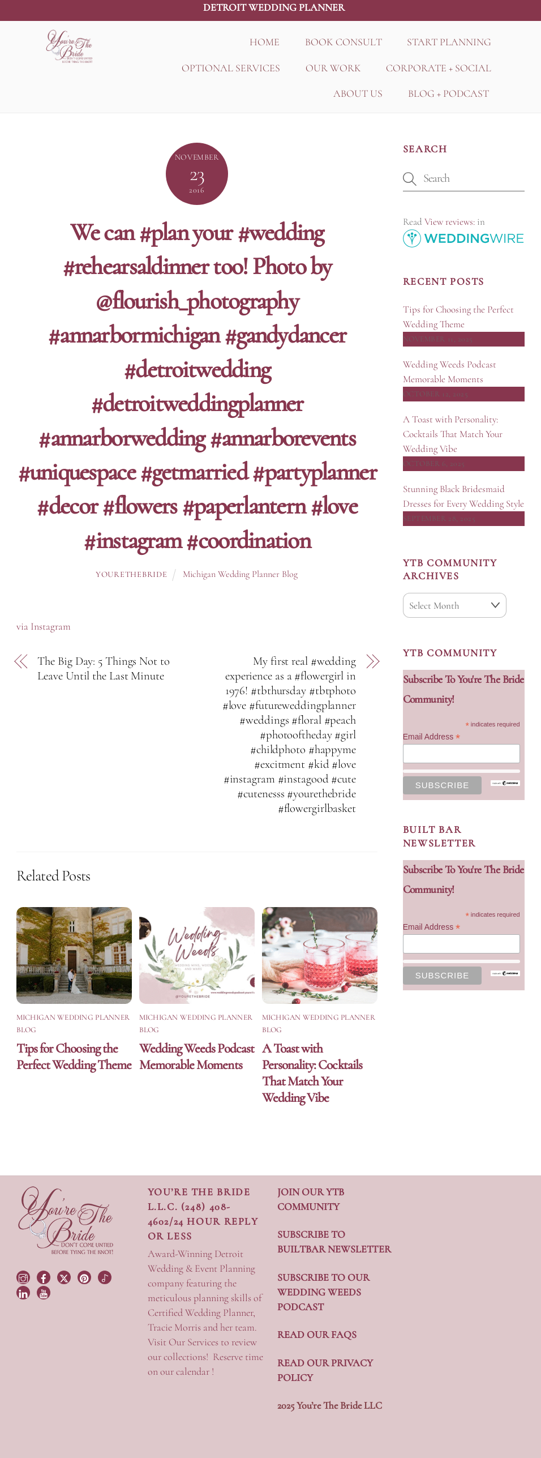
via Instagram (43, 626)
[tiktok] (106, 1275)
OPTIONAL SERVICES (231, 68)
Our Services (193, 1342)
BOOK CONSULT (343, 42)
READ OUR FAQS (317, 1334)
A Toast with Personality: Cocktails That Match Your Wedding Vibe (312, 1073)
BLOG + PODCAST (448, 93)
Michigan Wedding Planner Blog (240, 574)
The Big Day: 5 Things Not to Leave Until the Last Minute (103, 668)
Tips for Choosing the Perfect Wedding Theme (73, 1056)
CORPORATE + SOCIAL (438, 68)
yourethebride (131, 574)
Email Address (432, 737)
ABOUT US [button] (358, 93)
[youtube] (45, 1291)
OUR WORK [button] (333, 68)
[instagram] (24, 1275)
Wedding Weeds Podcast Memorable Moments (196, 1056)
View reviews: (449, 222)
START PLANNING (449, 42)
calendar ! (195, 1371)
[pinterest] (85, 1275)
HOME (265, 42)
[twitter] (65, 1275)
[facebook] (45, 1275)
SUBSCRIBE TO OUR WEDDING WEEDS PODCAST (323, 1292)
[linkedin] (24, 1291)
